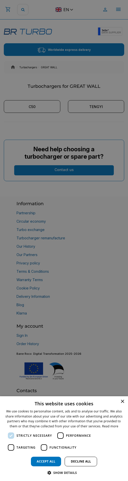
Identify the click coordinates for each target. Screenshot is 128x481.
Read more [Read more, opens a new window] (110, 426)
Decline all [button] (81, 461)
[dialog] (64, 438)
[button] (64, 472)
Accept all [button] (46, 461)
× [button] (122, 402)
